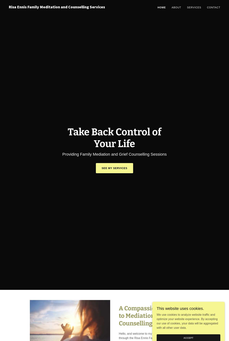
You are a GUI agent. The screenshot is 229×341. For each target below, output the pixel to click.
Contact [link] (213, 7)
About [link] (176, 7)
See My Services (114, 168)
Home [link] (162, 7)
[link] (60, 7)
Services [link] (194, 7)
